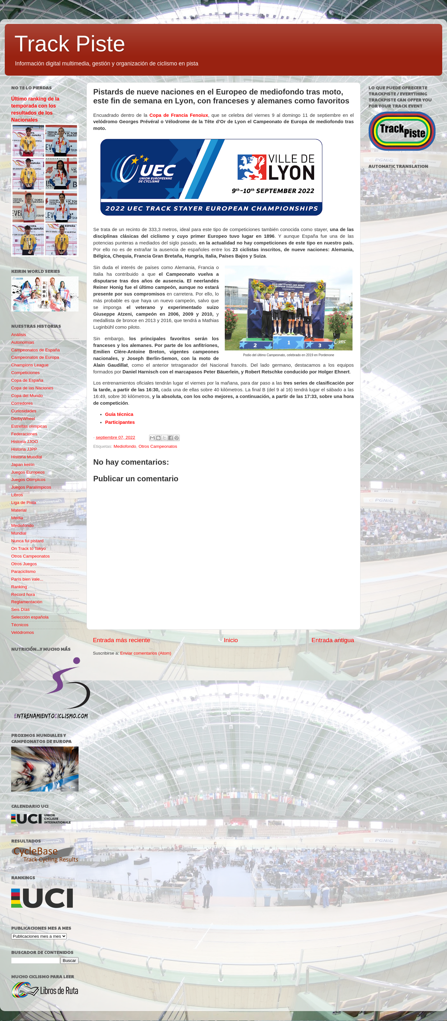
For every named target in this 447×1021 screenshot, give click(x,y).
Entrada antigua (333, 640)
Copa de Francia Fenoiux (178, 115)
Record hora (23, 594)
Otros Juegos (24, 563)
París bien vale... (27, 579)
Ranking (19, 586)
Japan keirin (22, 464)
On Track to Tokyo (28, 548)
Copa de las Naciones (32, 388)
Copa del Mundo (27, 395)
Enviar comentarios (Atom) (145, 653)
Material (19, 510)
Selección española (30, 617)
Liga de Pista (23, 502)
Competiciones (25, 372)
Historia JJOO (24, 441)
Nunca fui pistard (27, 540)
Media (17, 517)
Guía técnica (119, 414)
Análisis (18, 334)
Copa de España (27, 380)
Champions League (30, 365)
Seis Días (20, 609)
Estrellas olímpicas (29, 426)
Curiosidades (23, 411)
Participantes (120, 422)
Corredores (22, 403)
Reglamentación (26, 601)
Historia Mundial (26, 456)
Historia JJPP (24, 449)
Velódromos (22, 632)
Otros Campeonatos (158, 446)
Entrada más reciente (121, 640)
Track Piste (69, 43)
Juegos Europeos (28, 472)
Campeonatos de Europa (35, 357)
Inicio (231, 640)
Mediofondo (125, 446)
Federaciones (24, 434)
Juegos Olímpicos (28, 479)
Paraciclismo (23, 571)
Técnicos (19, 624)
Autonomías (22, 342)
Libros (17, 494)
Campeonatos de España (35, 350)
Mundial (18, 533)
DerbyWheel (23, 418)
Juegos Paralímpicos (31, 487)
